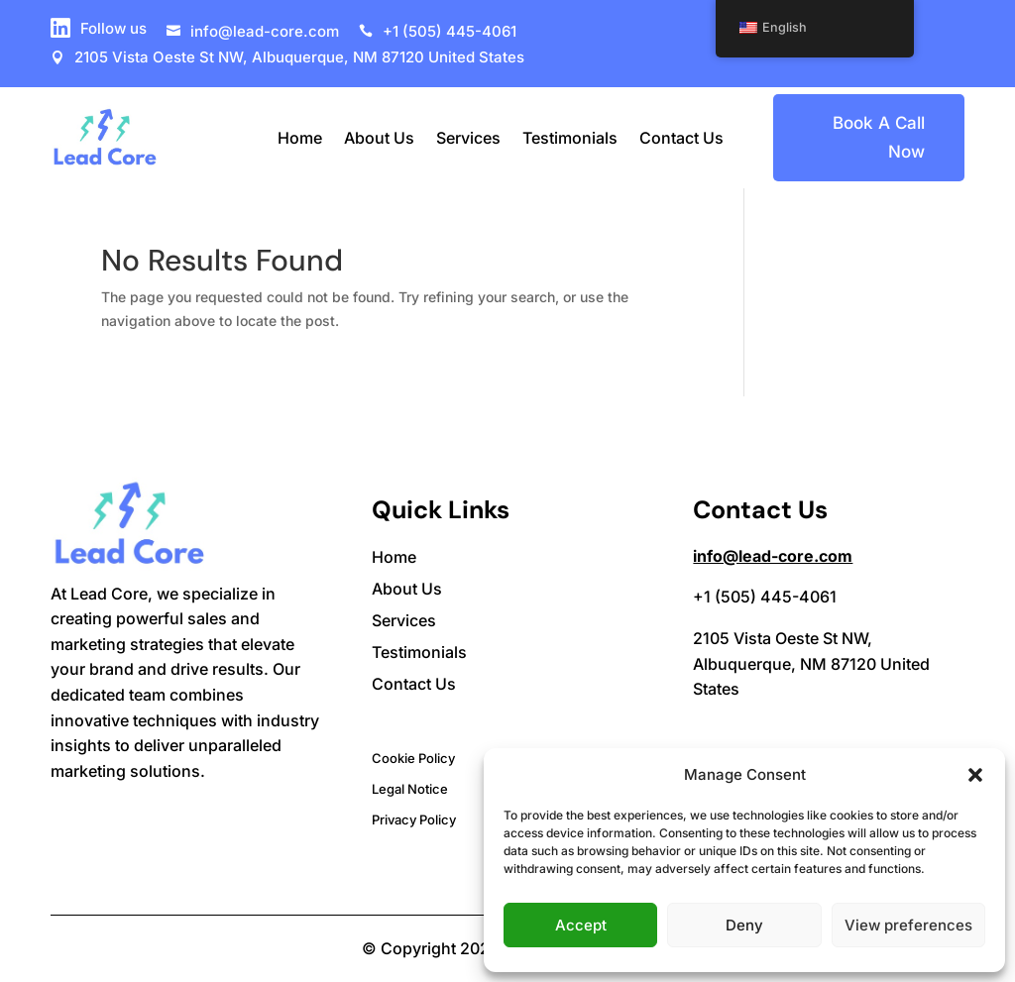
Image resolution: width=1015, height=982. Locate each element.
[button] (975, 775)
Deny (744, 925)
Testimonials (570, 138)
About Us (379, 138)
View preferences (908, 925)
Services (468, 138)
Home (300, 138)
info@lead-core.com (772, 556)
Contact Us (681, 138)
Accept (581, 925)
